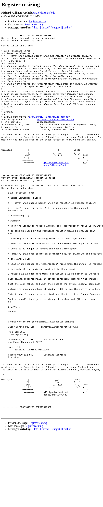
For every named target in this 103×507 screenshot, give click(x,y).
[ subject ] (56, 27)
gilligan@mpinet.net (56, 188)
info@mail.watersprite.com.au (55, 136)
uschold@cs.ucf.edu (44, 12)
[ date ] (36, 27)
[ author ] (67, 27)
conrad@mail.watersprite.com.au (49, 133)
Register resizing (38, 21)
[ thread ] (45, 27)
